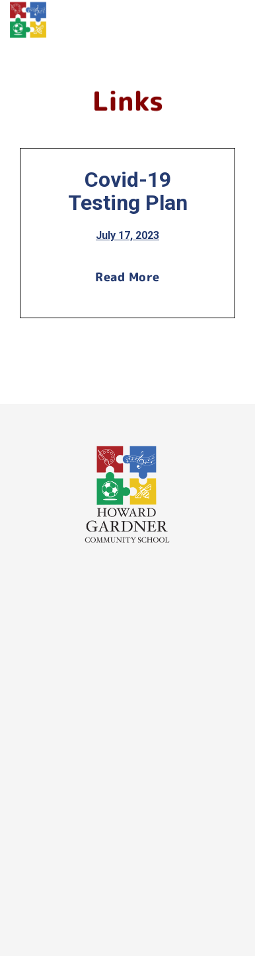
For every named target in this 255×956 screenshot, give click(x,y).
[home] (28, 20)
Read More (127, 277)
